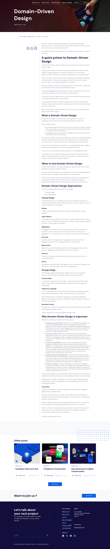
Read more (55, 484)
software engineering (50, 91)
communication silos (57, 325)
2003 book (75, 70)
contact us (86, 2)
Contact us (89, 495)
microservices (67, 138)
